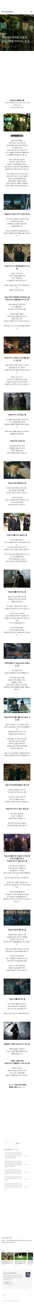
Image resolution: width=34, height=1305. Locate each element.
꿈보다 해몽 (7, 1149)
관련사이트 (4, 1295)
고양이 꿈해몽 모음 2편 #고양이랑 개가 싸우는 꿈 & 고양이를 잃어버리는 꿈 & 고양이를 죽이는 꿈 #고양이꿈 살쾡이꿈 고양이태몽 (13, 1155)
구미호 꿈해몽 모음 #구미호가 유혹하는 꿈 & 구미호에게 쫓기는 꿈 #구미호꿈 (13, 1178)
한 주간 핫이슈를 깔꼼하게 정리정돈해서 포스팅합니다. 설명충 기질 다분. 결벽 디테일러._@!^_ (13, 1277)
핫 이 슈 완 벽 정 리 (7, 12)
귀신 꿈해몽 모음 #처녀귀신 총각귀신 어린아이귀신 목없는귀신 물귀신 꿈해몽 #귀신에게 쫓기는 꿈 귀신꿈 (13, 1171)
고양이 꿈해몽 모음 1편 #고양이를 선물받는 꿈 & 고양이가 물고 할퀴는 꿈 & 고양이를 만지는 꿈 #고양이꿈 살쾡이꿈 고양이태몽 (13, 1164)
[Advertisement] (17, 5)
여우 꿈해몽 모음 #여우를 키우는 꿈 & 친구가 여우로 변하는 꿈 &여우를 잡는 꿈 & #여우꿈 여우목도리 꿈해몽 (13, 1186)
